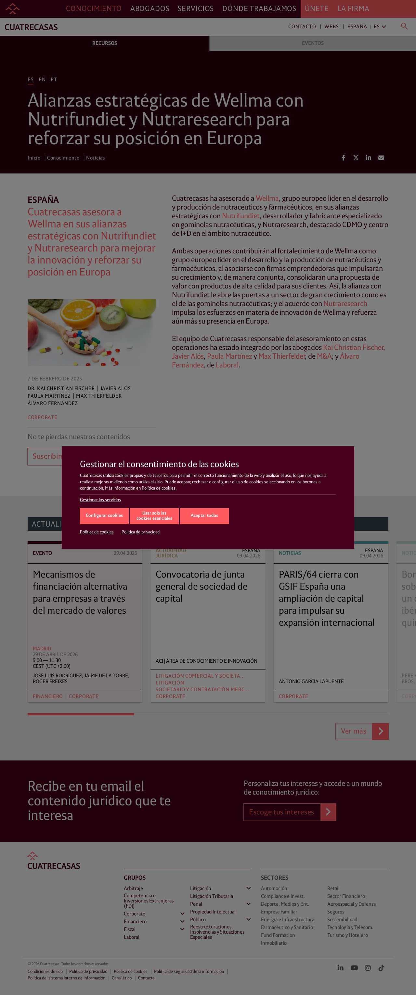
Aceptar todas (204, 515)
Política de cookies (159, 488)
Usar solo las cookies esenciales (154, 516)
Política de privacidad (141, 532)
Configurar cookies (104, 515)
